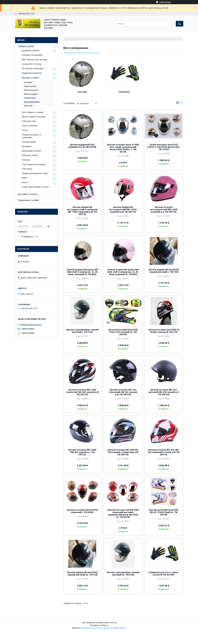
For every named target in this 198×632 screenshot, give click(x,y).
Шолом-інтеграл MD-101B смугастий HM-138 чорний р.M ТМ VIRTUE (82, 392)
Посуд (25, 130)
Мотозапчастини (31, 90)
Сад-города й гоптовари (33, 164)
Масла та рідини (31, 94)
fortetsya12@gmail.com (31, 325)
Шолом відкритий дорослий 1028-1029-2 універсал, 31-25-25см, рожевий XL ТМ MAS (123, 272)
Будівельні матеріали (32, 73)
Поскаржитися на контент (91, 628)
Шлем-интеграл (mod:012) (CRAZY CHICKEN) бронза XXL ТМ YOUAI (163, 147)
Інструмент (27, 146)
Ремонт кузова (30, 86)
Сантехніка (27, 169)
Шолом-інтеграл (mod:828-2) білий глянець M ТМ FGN (163, 330)
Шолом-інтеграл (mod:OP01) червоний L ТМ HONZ (82, 511)
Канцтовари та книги (31, 151)
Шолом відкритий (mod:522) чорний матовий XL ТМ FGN (82, 573)
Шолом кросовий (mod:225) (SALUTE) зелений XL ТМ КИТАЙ (123, 332)
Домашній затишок (30, 50)
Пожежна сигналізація (32, 55)
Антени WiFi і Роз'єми (31, 64)
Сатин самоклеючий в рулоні (35, 187)
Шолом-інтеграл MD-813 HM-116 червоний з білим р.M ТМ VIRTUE (163, 452)
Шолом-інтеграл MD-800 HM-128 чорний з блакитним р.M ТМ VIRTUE (123, 452)
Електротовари (29, 142)
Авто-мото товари (30, 77)
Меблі (24, 178)
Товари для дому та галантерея (31, 136)
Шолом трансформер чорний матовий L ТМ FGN (82, 330)
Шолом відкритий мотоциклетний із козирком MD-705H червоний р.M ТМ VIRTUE (82, 210)
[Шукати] (179, 24)
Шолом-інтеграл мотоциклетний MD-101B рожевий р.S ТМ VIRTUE (163, 209)
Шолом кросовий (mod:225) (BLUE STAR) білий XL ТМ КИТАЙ (163, 512)
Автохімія (28, 82)
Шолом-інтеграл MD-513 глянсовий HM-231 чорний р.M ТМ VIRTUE (123, 392)
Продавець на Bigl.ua (99, 625)
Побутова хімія (29, 121)
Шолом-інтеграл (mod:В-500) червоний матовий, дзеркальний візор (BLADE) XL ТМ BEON (123, 513)
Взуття (25, 182)
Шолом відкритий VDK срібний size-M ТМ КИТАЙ (82, 145)
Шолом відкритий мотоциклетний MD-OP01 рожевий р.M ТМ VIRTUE (123, 209)
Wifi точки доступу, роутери (34, 59)
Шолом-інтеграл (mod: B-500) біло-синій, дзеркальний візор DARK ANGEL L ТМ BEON (123, 148)
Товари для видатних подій (35, 173)
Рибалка (26, 160)
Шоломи (82, 92)
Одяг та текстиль (30, 125)
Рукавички (123, 92)
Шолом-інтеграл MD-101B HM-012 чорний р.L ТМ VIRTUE (82, 452)
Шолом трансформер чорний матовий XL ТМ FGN (123, 573)
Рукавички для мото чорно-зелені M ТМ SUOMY (163, 573)
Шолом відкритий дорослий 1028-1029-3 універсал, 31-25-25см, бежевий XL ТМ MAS (82, 272)
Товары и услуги (26, 46)
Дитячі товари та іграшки (33, 117)
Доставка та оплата (28, 194)
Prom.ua (113, 623)
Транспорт (28, 106)
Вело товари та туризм (32, 112)
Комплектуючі (30, 98)
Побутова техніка (30, 155)
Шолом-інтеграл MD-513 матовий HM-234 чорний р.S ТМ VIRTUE (164, 392)
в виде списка (181, 103)
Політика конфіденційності (114, 628)
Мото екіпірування (31, 102)
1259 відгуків (165, 2)
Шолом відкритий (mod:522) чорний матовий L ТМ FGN (164, 270)
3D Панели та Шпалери (32, 68)
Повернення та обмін (28, 200)
